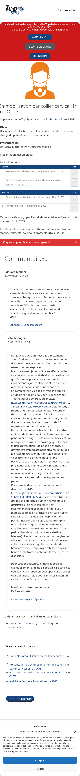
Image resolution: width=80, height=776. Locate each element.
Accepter (40, 760)
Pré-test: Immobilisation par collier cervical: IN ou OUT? (34, 171)
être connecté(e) (29, 623)
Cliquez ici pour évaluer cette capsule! (26, 242)
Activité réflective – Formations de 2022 (26, 205)
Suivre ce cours (40, 46)
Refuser (40, 768)
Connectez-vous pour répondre (25, 324)
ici (31, 154)
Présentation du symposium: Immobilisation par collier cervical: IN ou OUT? (33, 182)
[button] (75, 731)
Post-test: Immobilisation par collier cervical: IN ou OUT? (35, 197)
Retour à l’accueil (20, 699)
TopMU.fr (51, 119)
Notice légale (39, 726)
